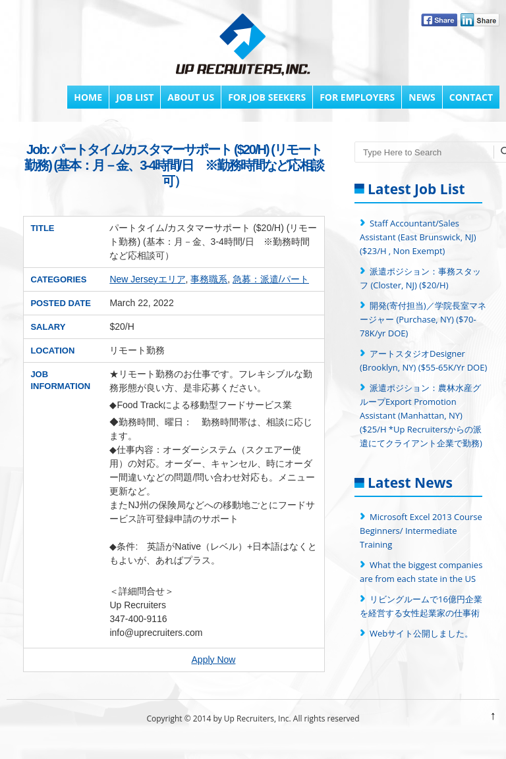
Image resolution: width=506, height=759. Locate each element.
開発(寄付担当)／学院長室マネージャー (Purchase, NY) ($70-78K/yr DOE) (423, 319)
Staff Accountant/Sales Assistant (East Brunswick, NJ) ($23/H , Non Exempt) (418, 237)
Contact (471, 97)
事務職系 (208, 279)
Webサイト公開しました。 (421, 633)
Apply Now (214, 659)
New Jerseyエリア (147, 279)
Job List (135, 97)
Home (88, 97)
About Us (190, 97)
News (421, 97)
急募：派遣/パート (271, 279)
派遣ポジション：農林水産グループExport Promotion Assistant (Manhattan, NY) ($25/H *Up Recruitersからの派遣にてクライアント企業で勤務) (421, 415)
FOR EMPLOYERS (357, 97)
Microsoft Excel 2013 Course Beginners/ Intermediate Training (421, 530)
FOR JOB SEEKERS (267, 97)
